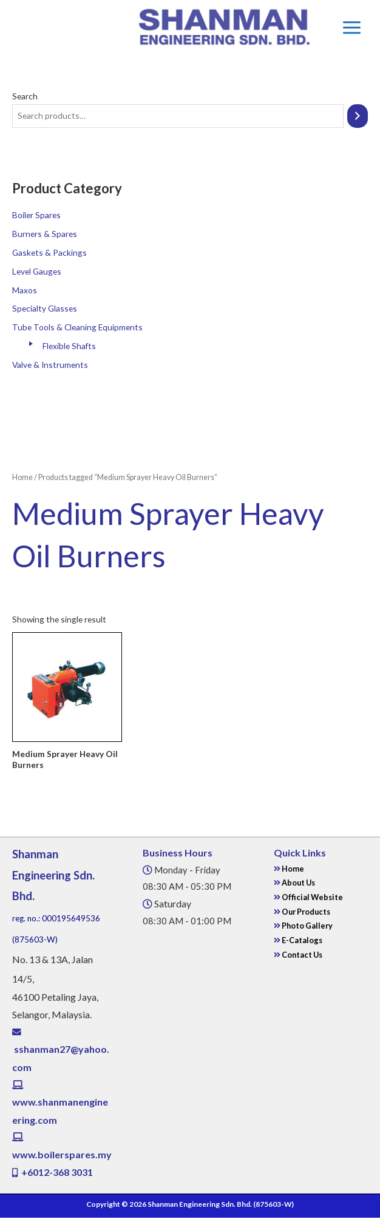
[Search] (357, 116)
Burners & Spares (44, 234)
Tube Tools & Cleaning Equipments (77, 327)
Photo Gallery (306, 925)
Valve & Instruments (50, 364)
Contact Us (301, 955)
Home (22, 477)
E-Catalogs (302, 940)
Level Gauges (36, 271)
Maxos (24, 290)
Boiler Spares (36, 215)
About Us (297, 882)
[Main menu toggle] (351, 27)
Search (25, 96)
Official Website (312, 897)
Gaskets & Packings (49, 252)
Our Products (306, 911)
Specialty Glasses (44, 308)
